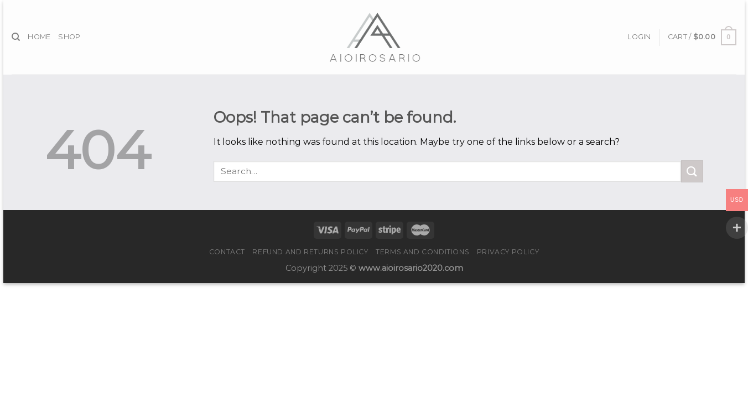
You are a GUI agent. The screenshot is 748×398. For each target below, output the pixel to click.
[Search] (16, 37)
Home (39, 37)
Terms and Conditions (422, 252)
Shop (69, 37)
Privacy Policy (508, 252)
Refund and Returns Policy (310, 252)
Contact (227, 252)
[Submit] (692, 171)
